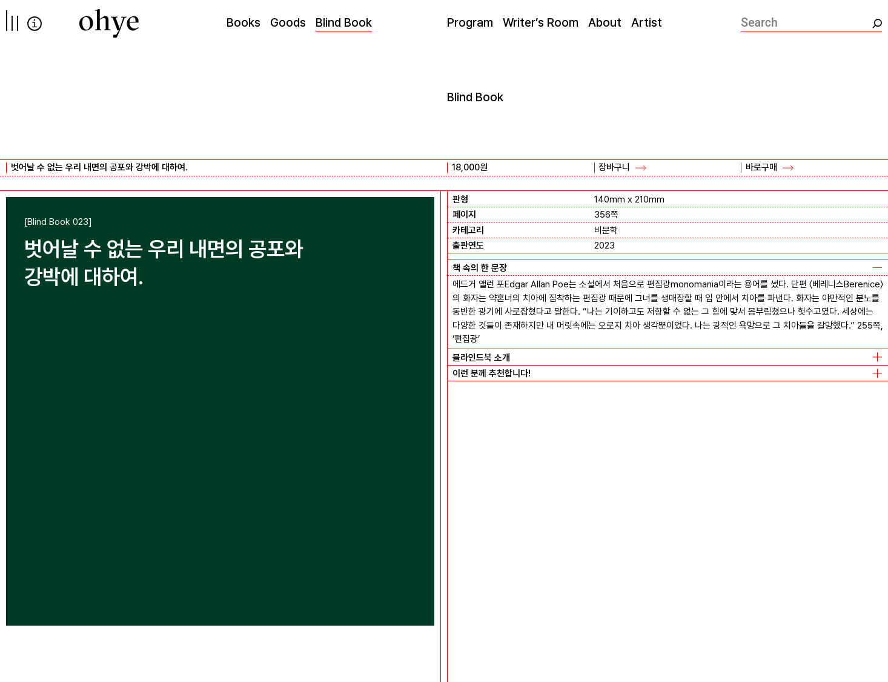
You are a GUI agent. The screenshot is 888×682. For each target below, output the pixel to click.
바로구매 (761, 167)
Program (470, 22)
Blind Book (344, 22)
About (604, 22)
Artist (646, 22)
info (34, 23)
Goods (288, 22)
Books (243, 22)
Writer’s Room (540, 22)
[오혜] (109, 23)
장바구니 (614, 167)
